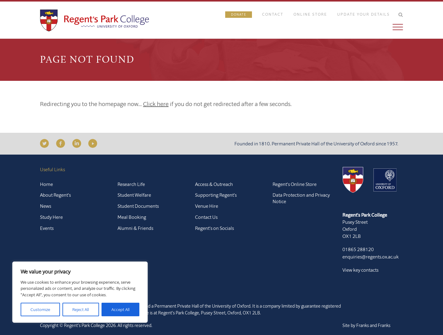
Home (46, 184)
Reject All (80, 309)
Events (47, 228)
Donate (238, 14)
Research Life (131, 184)
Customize (40, 309)
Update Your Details (363, 14)
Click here (156, 104)
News (45, 206)
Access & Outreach (214, 184)
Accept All (120, 309)
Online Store (310, 14)
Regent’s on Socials (214, 228)
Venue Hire (206, 206)
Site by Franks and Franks (366, 325)
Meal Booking (132, 217)
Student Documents (138, 206)
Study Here (51, 217)
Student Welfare (134, 195)
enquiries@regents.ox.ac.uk (370, 257)
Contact (272, 14)
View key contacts (360, 270)
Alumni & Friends (135, 228)
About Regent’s (55, 195)
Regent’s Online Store (295, 184)
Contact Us (206, 217)
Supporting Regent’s (216, 195)
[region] (80, 292)
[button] (314, 27)
